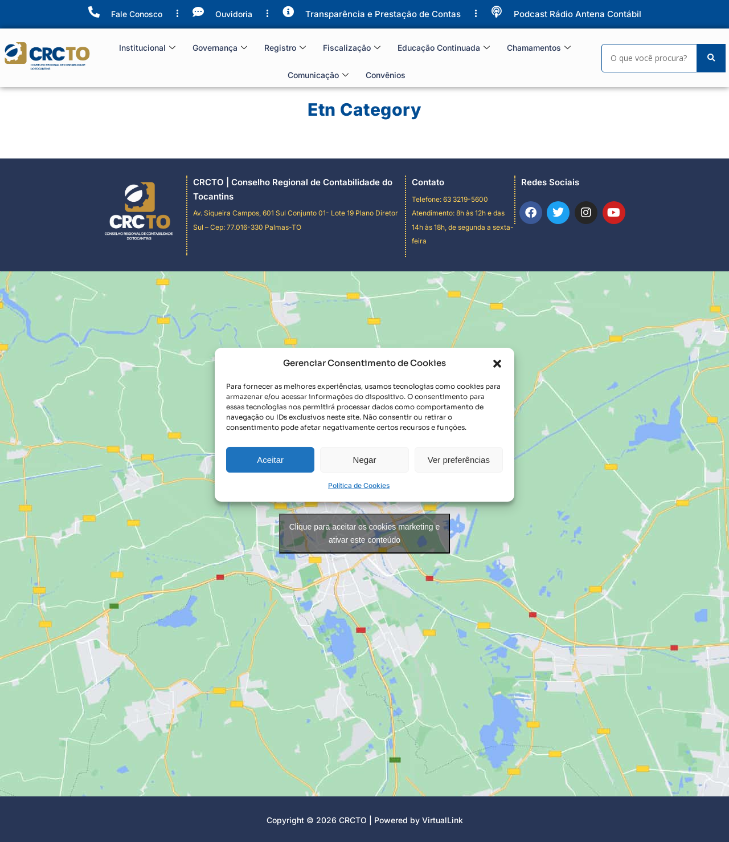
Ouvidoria (233, 14)
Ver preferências (459, 546)
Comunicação (318, 75)
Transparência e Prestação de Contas (383, 14)
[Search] (649, 58)
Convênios (386, 75)
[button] (497, 449)
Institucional (147, 48)
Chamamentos (539, 48)
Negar (364, 546)
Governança (220, 48)
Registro (285, 48)
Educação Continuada (444, 48)
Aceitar (270, 546)
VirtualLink (442, 820)
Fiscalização (351, 48)
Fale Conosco (136, 14)
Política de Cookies (359, 572)
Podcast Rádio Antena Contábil (577, 14)
